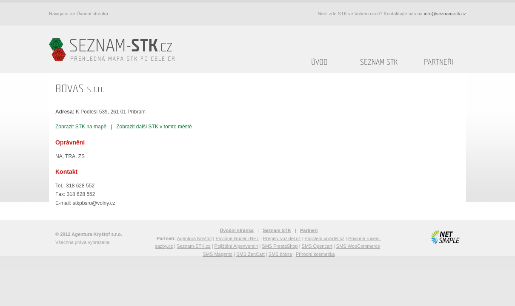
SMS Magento (217, 254)
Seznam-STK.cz (193, 246)
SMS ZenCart (250, 254)
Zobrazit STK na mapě (80, 127)
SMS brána (280, 254)
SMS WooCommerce (358, 246)
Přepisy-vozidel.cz (282, 238)
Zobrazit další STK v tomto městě (154, 127)
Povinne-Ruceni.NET (237, 238)
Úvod (319, 62)
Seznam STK (379, 62)
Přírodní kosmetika (315, 254)
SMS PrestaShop (280, 246)
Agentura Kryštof (194, 238)
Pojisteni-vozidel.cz (325, 238)
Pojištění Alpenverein (236, 246)
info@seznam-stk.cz (445, 13)
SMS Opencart (317, 246)
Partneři (438, 62)
